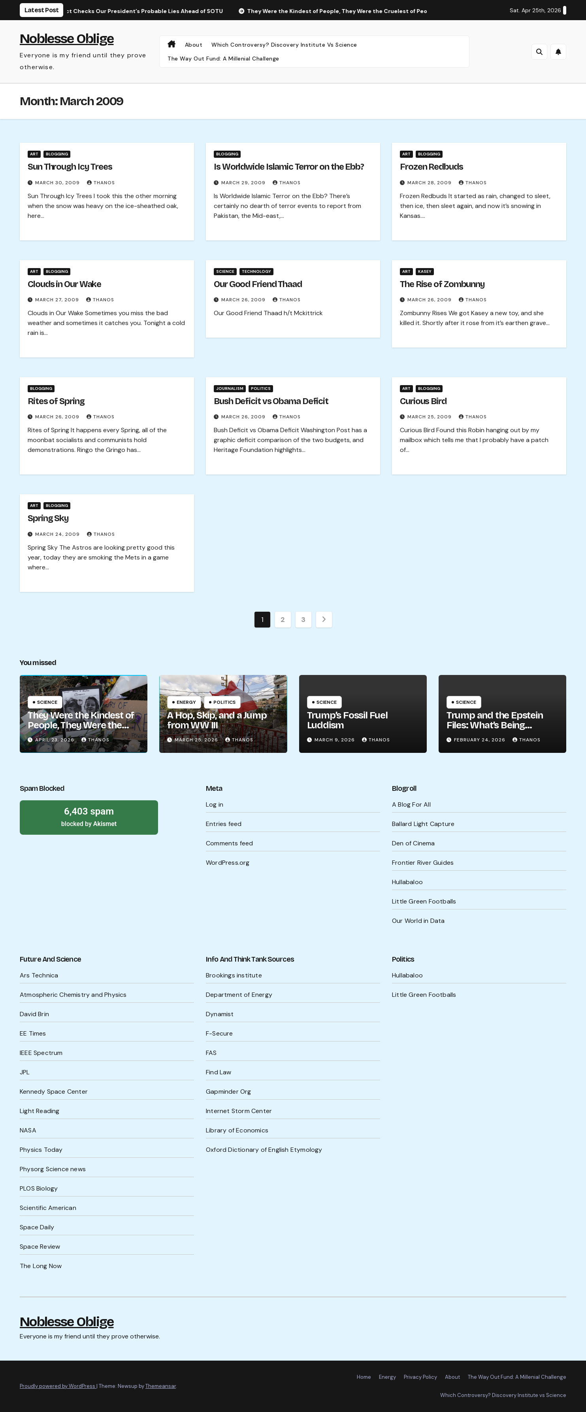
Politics (261, 388)
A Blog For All (411, 804)
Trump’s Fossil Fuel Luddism (347, 720)
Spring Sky (48, 518)
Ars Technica (39, 975)
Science (225, 271)
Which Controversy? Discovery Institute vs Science (284, 44)
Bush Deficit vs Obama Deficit (271, 401)
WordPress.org (228, 862)
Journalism (229, 388)
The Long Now (41, 1266)
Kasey (424, 271)
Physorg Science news (53, 1169)
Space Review (40, 1246)
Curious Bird (423, 401)
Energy (186, 702)
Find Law (219, 1072)
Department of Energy (239, 994)
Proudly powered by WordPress (58, 1386)
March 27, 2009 (58, 300)
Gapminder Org (228, 1091)
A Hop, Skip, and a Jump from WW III (216, 720)
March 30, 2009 (58, 183)
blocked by (88, 816)
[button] (539, 52)
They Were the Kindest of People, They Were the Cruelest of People (81, 725)
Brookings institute (234, 975)
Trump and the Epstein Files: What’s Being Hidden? (495, 725)
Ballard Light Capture (423, 824)
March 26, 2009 (244, 300)
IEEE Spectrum (41, 1053)
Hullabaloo (407, 882)
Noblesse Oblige (67, 38)
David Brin (34, 1014)
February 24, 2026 (480, 740)
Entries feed (223, 824)
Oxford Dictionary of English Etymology (264, 1149)
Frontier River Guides (423, 862)
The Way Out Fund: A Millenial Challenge (223, 58)
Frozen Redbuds (431, 167)
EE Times (33, 1033)
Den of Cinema (413, 843)
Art (34, 154)
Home (364, 1377)
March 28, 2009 (430, 183)
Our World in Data (418, 921)
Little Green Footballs (424, 901)
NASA (28, 1130)
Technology (256, 271)
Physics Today (41, 1149)
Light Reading (40, 1111)
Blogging (57, 154)
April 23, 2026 (55, 740)
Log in (214, 804)
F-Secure (219, 1033)
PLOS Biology (39, 1188)
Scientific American (48, 1208)
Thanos (101, 183)
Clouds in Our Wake (64, 284)
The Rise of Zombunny (442, 284)
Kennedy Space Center (54, 1091)
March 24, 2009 (58, 534)
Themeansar (160, 1386)
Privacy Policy (420, 1377)
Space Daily (37, 1227)
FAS (211, 1053)
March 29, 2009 (244, 183)
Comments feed (229, 843)
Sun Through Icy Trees (70, 167)
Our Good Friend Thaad (258, 284)
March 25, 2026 (197, 740)
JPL (25, 1072)
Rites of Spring (56, 401)
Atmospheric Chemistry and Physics (73, 994)
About (194, 44)
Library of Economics (237, 1130)
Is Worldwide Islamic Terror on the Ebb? (289, 167)
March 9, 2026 (335, 740)
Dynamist (220, 1014)
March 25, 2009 (430, 417)
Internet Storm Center (239, 1111)
